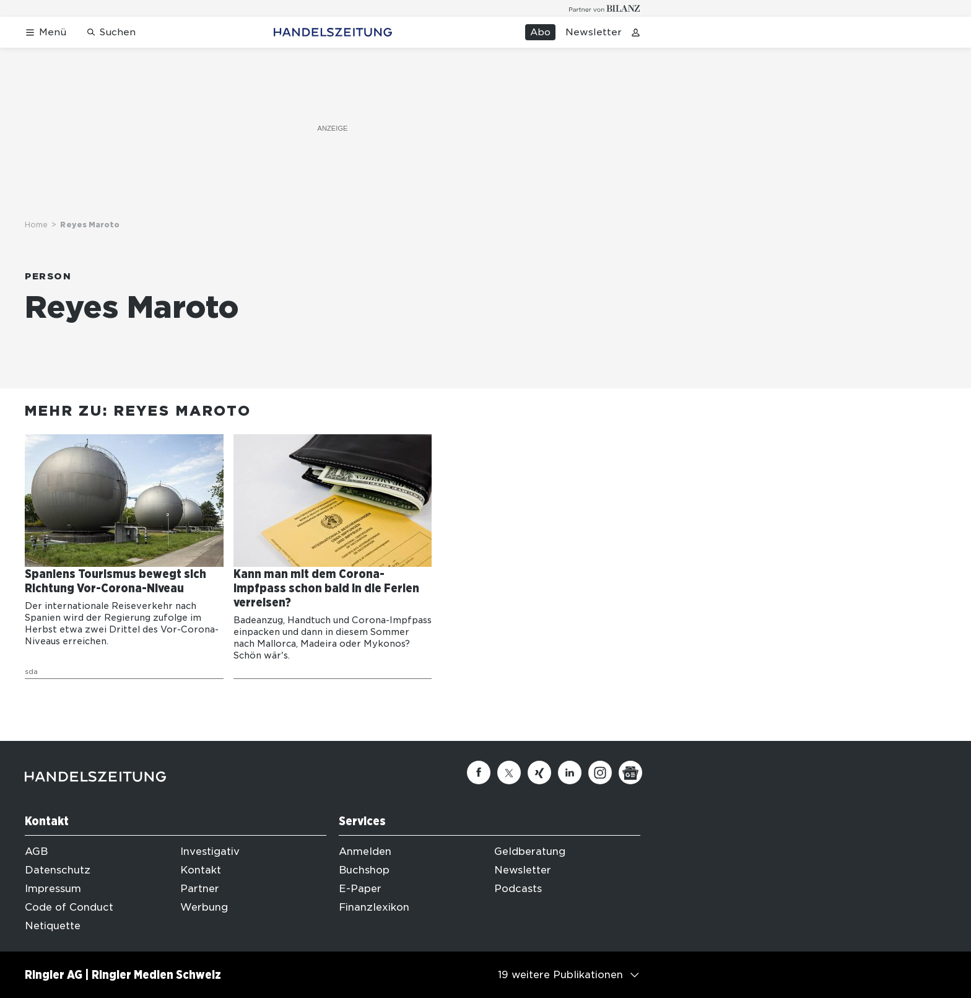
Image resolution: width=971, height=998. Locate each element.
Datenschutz (57, 870)
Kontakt (200, 870)
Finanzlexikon (374, 907)
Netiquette (53, 926)
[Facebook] (478, 772)
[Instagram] (600, 772)
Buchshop (364, 870)
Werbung (204, 907)
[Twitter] (509, 772)
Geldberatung (529, 851)
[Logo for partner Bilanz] (604, 8)
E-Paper (360, 889)
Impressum (53, 889)
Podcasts (518, 889)
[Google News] (630, 772)
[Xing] (539, 772)
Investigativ (210, 851)
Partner (199, 889)
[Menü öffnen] (45, 32)
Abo (540, 32)
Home (36, 224)
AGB (36, 851)
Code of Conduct (69, 907)
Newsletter (593, 32)
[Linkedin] (569, 772)
